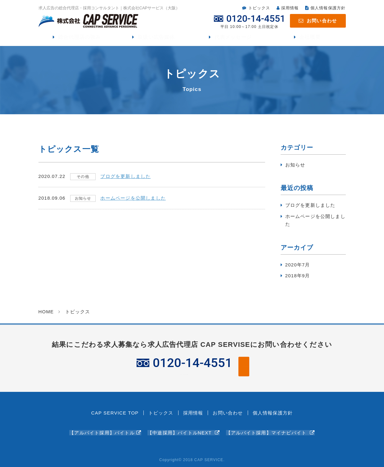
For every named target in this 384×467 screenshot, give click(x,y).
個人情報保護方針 (328, 8)
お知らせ (295, 167)
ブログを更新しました (310, 208)
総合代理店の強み (79, 38)
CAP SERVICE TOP (115, 414)
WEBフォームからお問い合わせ (247, 368)
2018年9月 (297, 278)
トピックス (259, 8)
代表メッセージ (233, 38)
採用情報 (290, 8)
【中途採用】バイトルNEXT (180, 428)
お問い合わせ (322, 20)
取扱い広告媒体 (156, 38)
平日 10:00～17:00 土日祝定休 (133, 369)
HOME (46, 314)
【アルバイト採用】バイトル (102, 428)
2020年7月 (297, 267)
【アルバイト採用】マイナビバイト (267, 428)
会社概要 (310, 38)
